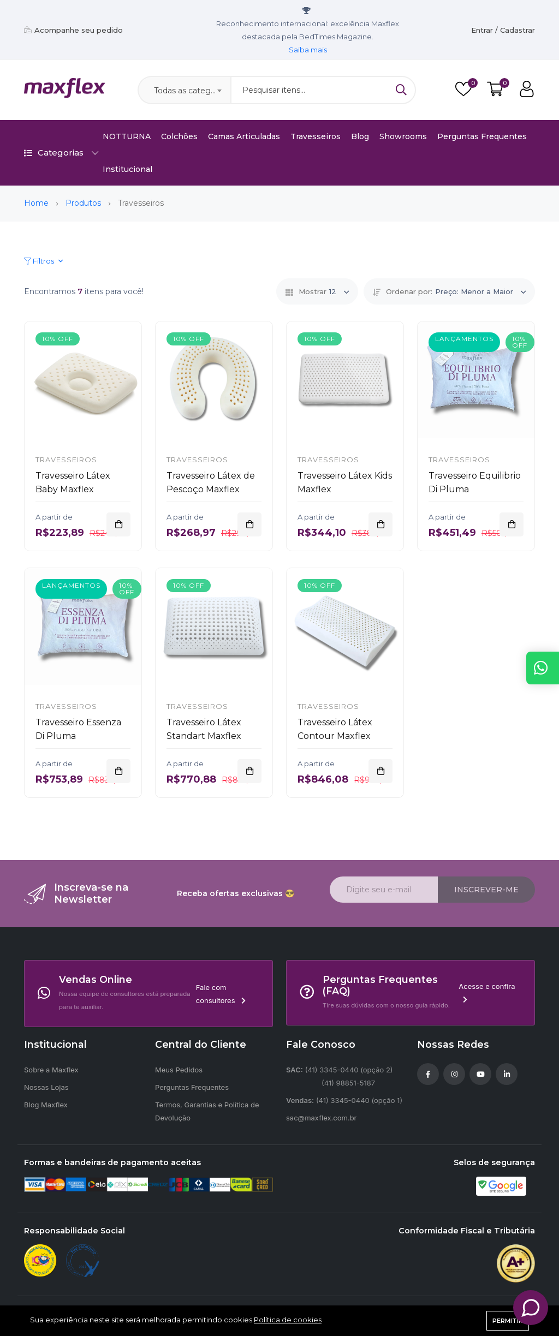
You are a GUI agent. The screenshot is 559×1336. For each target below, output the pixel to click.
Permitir (507, 1321)
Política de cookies (288, 1319)
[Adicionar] (118, 524)
